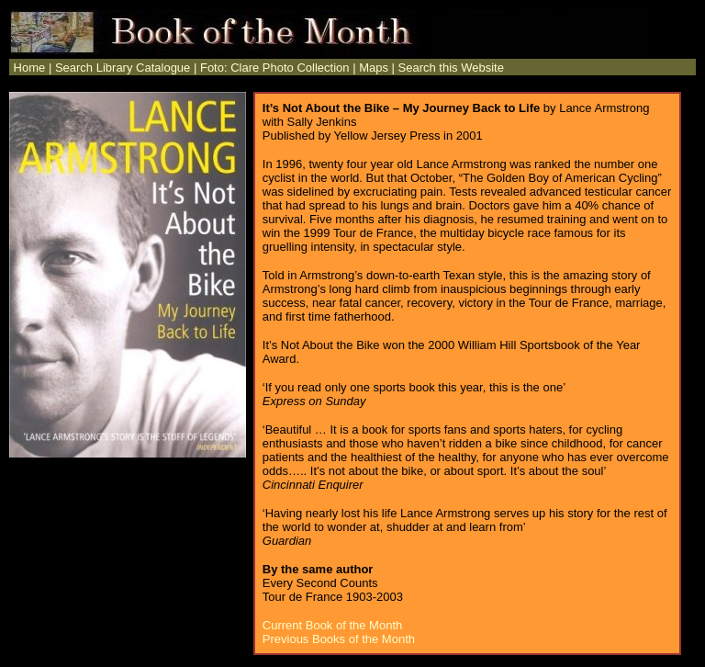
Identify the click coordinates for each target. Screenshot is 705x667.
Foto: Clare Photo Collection (275, 67)
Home (27, 67)
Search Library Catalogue (122, 67)
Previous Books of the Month (339, 639)
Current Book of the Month (332, 625)
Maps (373, 67)
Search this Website (451, 67)
